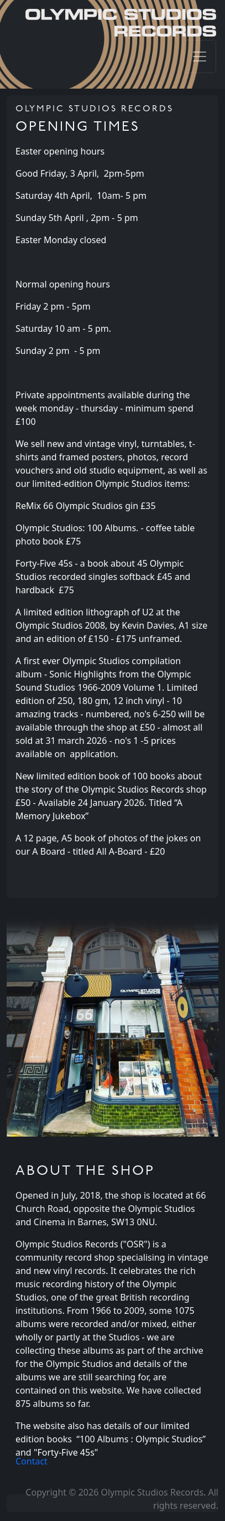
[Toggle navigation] (199, 56)
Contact (31, 1461)
